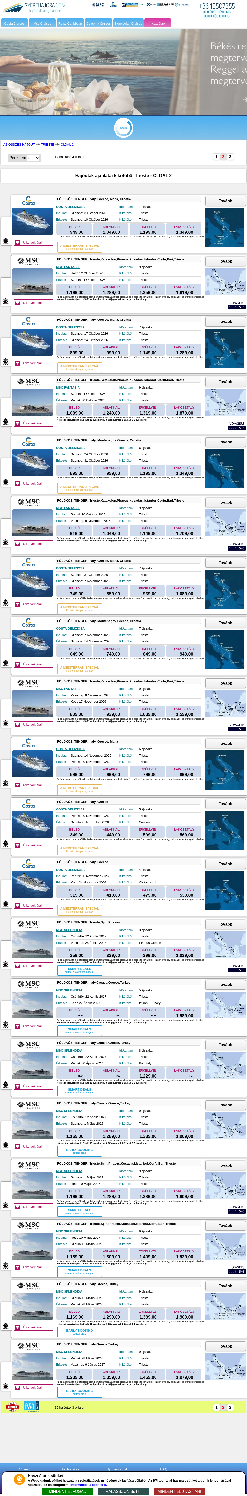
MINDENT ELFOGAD (68, 1491)
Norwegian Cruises (128, 23)
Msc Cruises (42, 23)
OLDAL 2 (67, 144)
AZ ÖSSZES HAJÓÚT (19, 144)
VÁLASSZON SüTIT (123, 1491)
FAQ (164, 1469)
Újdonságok (117, 1469)
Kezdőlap (158, 23)
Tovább (225, 201)
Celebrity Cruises (98, 23)
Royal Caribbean (70, 23)
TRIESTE (47, 144)
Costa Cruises (14, 23)
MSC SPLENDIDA (69, 930)
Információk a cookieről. (88, 1485)
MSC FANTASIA (68, 267)
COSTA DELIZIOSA (70, 206)
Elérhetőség (71, 1469)
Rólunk (24, 1469)
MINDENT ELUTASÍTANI (179, 1491)
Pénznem (18, 158)
